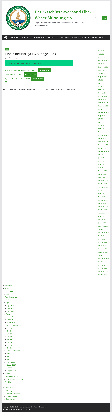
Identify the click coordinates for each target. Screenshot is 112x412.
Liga (7, 49)
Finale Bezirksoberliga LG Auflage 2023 (59, 89)
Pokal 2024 (11, 322)
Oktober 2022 (102, 184)
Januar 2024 (102, 138)
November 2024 (103, 106)
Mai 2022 (101, 190)
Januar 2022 (102, 203)
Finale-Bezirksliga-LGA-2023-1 (13, 74)
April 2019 (101, 262)
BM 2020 (10, 342)
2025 (8, 356)
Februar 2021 (102, 220)
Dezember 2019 (103, 249)
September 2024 (103, 112)
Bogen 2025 (11, 368)
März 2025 (101, 93)
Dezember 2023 (103, 142)
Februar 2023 (102, 171)
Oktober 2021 (102, 210)
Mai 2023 (101, 161)
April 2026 (101, 54)
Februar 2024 (102, 135)
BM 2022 (10, 339)
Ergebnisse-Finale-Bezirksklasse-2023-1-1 (17, 79)
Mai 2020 (101, 236)
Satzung (9, 390)
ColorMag (16, 409)
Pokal (8, 314)
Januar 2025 (102, 99)
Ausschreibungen (38, 37)
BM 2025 (10, 331)
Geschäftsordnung (13, 393)
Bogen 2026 (11, 371)
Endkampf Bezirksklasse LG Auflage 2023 (19, 89)
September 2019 (103, 258)
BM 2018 (10, 348)
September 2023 (103, 151)
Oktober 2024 (102, 109)
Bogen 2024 (11, 365)
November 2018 (103, 271)
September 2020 (103, 233)
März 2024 (101, 132)
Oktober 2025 (102, 73)
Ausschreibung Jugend (14, 379)
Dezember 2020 (103, 226)
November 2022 (103, 181)
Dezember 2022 (103, 177)
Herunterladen (44, 70)
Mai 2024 (101, 125)
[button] (27, 37)
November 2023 (103, 145)
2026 (8, 354)
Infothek (85, 37)
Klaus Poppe (21, 58)
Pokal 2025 (11, 320)
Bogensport (10, 362)
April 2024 (101, 129)
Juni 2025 (101, 83)
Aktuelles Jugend (12, 376)
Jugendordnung (12, 396)
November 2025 (103, 70)
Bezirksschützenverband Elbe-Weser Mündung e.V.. (31, 407)
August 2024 (102, 116)
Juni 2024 (101, 122)
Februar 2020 (102, 242)
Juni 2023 (101, 158)
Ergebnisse (52, 37)
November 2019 (103, 252)
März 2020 (101, 239)
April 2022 (101, 194)
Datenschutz (10, 399)
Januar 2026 (102, 64)
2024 (8, 359)
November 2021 (103, 207)
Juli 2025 (101, 80)
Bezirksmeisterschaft (14, 325)
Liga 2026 (10, 305)
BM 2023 (10, 337)
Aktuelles (15, 37)
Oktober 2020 (102, 229)
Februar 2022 (102, 200)
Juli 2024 (101, 119)
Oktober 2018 (102, 275)
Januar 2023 (102, 174)
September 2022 (103, 187)
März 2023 (101, 168)
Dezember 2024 (103, 103)
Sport (8, 294)
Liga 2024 (10, 311)
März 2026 (101, 57)
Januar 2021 (102, 223)
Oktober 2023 (102, 148)
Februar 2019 (102, 268)
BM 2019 (10, 345)
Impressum (10, 402)
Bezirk (24, 37)
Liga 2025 (10, 308)
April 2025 (101, 90)
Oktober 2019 (102, 255)
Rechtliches (97, 37)
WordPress (26, 409)
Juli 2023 (101, 155)
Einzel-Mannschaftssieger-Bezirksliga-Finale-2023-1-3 (21, 70)
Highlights (10, 291)
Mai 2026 (101, 51)
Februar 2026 (102, 60)
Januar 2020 (102, 245)
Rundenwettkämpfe (13, 351)
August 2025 (102, 77)
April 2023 (101, 164)
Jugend (64, 37)
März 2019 (101, 265)
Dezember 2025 (103, 67)
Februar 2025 (102, 96)
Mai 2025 (101, 86)
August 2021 (102, 213)
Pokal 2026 (11, 317)
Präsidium (75, 37)
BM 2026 (10, 328)
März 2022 (101, 197)
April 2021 (101, 216)
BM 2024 (10, 334)
